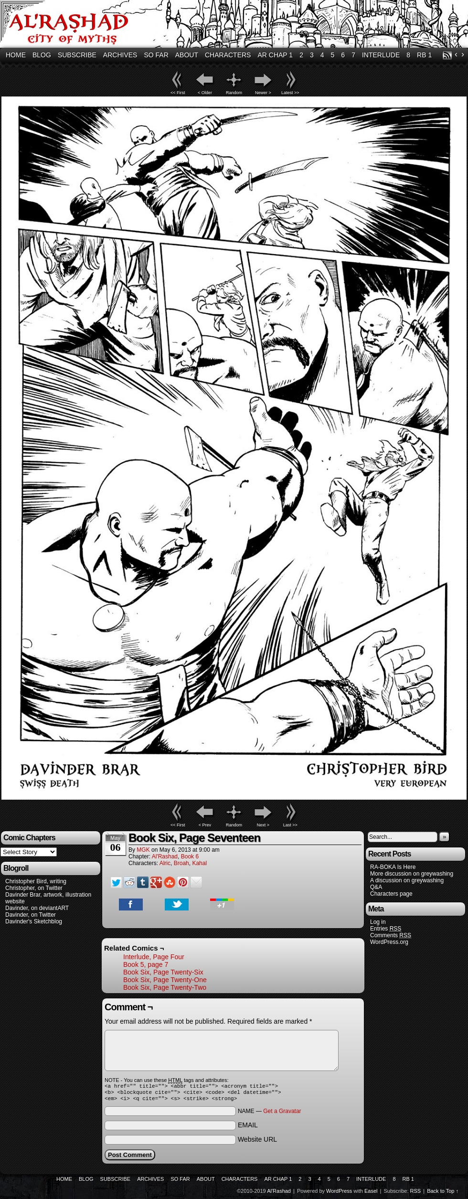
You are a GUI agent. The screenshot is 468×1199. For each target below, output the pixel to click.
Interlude (381, 55)
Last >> (290, 825)
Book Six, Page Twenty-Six (163, 972)
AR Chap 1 (275, 55)
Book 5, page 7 (145, 964)
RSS (447, 55)
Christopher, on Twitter (34, 888)
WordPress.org (389, 942)
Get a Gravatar (282, 1114)
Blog (41, 55)
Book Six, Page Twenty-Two (164, 987)
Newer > (263, 92)
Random (234, 92)
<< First (177, 92)
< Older (205, 92)
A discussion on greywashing (407, 880)
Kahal (199, 863)
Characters (228, 55)
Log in (378, 922)
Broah (181, 863)
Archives (120, 55)
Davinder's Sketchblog (33, 921)
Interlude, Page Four (153, 957)
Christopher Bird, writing (35, 881)
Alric (165, 863)
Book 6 (190, 856)
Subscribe (77, 55)
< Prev (205, 825)
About (186, 55)
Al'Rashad (165, 856)
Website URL (257, 1142)
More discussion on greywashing (411, 873)
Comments (390, 935)
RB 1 (424, 55)
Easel (371, 1194)
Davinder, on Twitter (30, 914)
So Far (156, 55)
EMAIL (248, 1128)
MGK (143, 849)
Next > (263, 825)
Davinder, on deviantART (37, 908)
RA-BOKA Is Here (392, 867)
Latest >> (290, 92)
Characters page (391, 893)
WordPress (339, 1194)
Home (16, 55)
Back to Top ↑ (442, 1194)
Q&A (376, 887)
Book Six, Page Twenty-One (165, 980)
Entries (385, 928)
